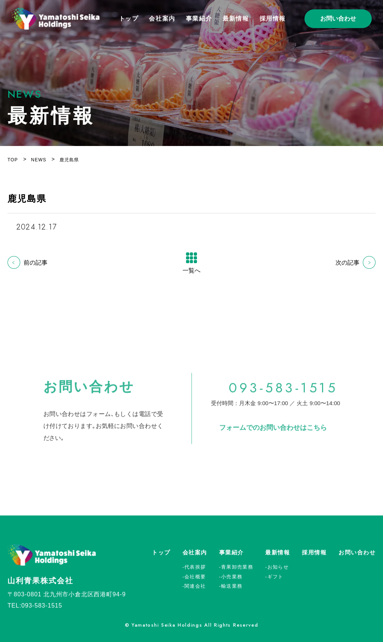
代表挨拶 (195, 567)
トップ (129, 18)
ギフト (275, 576)
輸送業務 (231, 586)
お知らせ (278, 567)
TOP (12, 159)
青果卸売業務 (237, 567)
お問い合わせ (338, 18)
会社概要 (195, 576)
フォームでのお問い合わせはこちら (273, 432)
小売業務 (231, 576)
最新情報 (236, 18)
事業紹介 (199, 18)
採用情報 (273, 18)
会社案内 (162, 18)
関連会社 (195, 586)
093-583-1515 (283, 393)
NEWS (38, 159)
